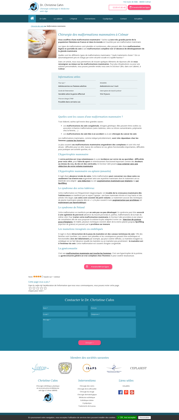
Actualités (138, 18)
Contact (123, 18)
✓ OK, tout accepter (127, 417)
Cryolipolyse (108, 18)
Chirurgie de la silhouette (87, 389)
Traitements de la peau (87, 406)
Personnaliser (145, 418)
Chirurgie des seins (37, 26)
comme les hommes (75, 140)
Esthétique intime (87, 400)
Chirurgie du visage (87, 392)
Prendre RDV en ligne (141, 7)
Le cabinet (58, 18)
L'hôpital (73, 18)
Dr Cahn (43, 18)
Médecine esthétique (87, 397)
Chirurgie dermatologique (87, 394)
